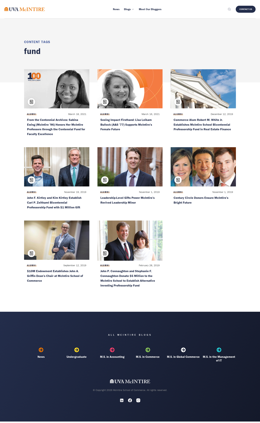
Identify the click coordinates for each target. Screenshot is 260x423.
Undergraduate (77, 354)
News (41, 354)
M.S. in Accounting (112, 354)
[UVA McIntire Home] (130, 384)
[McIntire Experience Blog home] (24, 9)
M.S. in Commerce (148, 354)
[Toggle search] (229, 9)
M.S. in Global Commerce (183, 354)
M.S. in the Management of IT (219, 356)
